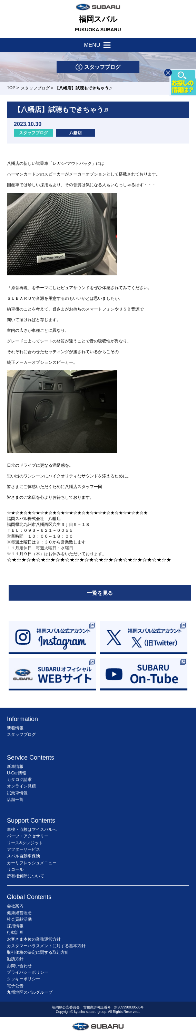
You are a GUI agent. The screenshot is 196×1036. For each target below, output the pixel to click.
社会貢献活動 (19, 919)
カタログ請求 (19, 779)
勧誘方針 (15, 958)
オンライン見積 (21, 786)
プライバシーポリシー (27, 972)
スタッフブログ (35, 88)
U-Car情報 (16, 773)
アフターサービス (23, 849)
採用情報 (15, 925)
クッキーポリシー (23, 978)
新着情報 (15, 728)
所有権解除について (25, 876)
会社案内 (15, 905)
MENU (98, 45)
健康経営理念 (19, 912)
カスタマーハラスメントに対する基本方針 (46, 945)
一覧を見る (100, 593)
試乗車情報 (17, 793)
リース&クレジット (25, 843)
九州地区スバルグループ (29, 992)
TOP (11, 87)
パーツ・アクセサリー (27, 836)
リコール (15, 869)
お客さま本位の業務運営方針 (34, 939)
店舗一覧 (15, 799)
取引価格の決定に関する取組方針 (38, 952)
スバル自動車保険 (23, 856)
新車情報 (15, 766)
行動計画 (15, 932)
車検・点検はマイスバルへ (32, 829)
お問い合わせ (19, 965)
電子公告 (15, 985)
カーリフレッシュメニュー (32, 862)
